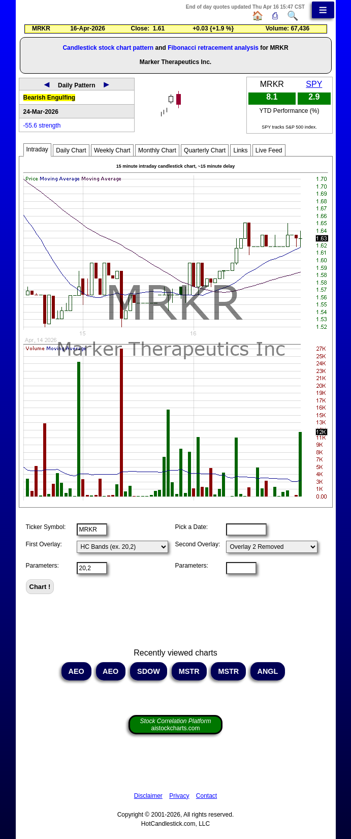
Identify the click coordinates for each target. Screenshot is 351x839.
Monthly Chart (157, 150)
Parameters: (42, 565)
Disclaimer (148, 795)
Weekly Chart (112, 150)
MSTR (189, 671)
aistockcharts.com (175, 725)
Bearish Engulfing (49, 97)
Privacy (179, 795)
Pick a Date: (191, 527)
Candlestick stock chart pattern (107, 47)
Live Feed (269, 150)
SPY (314, 84)
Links (240, 150)
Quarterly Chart (205, 150)
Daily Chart (71, 150)
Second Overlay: (197, 544)
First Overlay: (44, 544)
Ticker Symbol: (46, 527)
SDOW (148, 671)
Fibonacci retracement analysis (213, 47)
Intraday (37, 149)
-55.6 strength (42, 125)
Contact (206, 795)
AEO (76, 671)
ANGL (268, 671)
